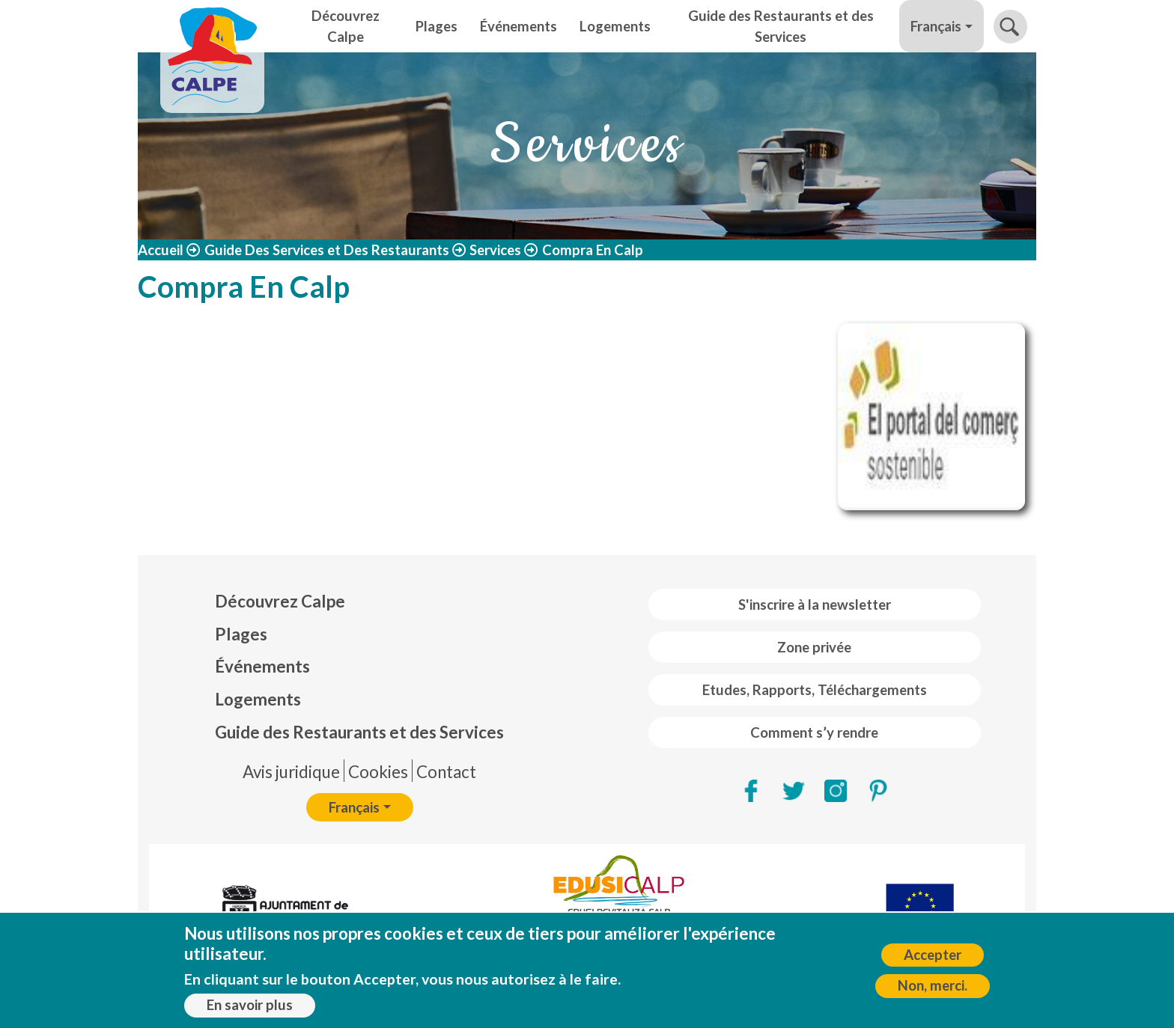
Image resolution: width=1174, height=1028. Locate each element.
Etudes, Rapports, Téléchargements (814, 690)
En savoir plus (250, 1010)
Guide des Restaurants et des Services (781, 26)
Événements (518, 26)
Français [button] (935, 26)
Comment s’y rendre (814, 732)
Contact (446, 772)
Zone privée (814, 647)
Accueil (160, 250)
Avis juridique (291, 772)
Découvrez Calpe (345, 26)
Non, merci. (932, 990)
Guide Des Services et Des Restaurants (326, 250)
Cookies (378, 772)
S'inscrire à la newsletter (814, 604)
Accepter (932, 960)
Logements (615, 26)
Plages (436, 26)
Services (495, 250)
